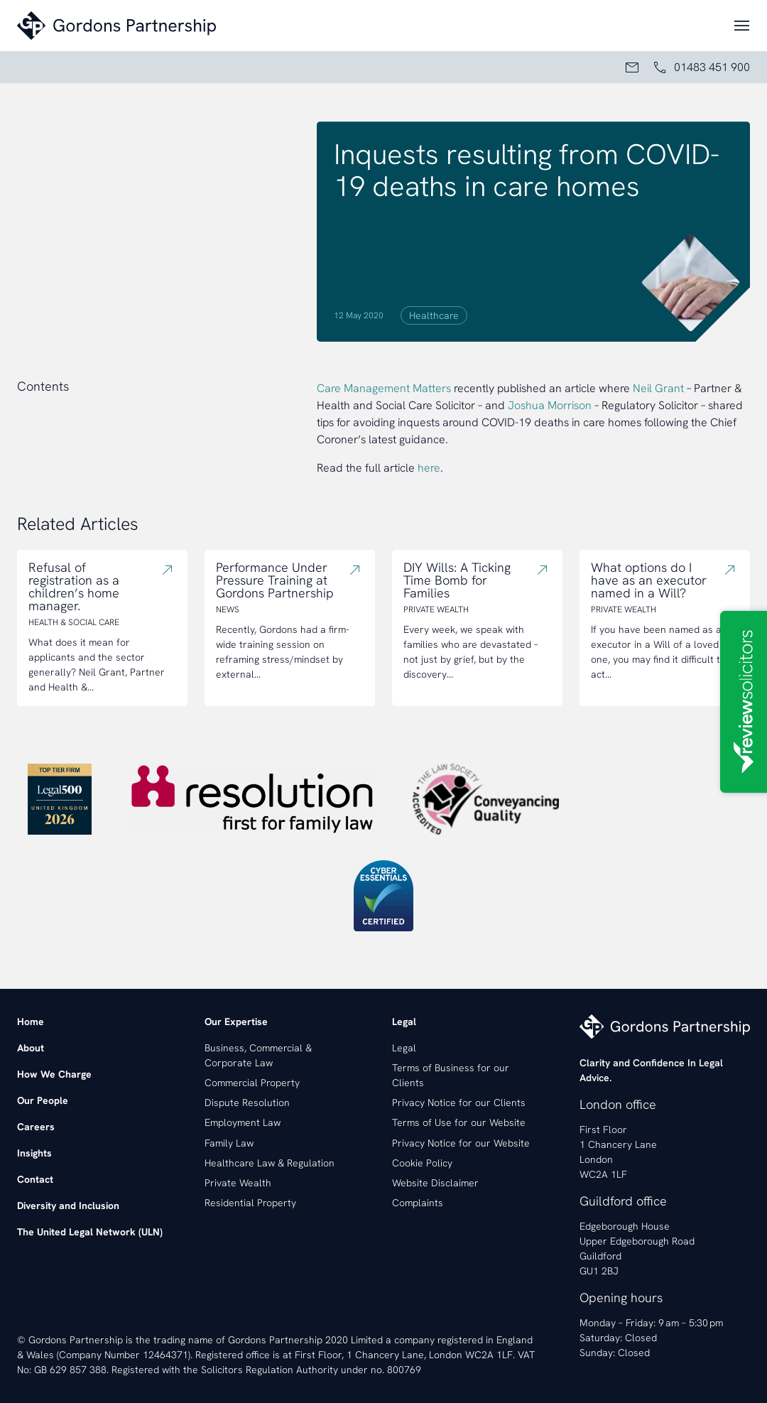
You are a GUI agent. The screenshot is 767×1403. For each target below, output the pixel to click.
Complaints (417, 1202)
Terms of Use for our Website (459, 1122)
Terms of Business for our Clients (450, 1075)
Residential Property (250, 1202)
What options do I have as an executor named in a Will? (649, 580)
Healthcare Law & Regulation (269, 1162)
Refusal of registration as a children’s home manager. (73, 586)
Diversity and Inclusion (68, 1205)
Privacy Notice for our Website (461, 1143)
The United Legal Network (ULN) (90, 1231)
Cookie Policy (422, 1162)
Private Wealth (238, 1182)
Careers (36, 1126)
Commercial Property (252, 1082)
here (429, 467)
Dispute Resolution (247, 1102)
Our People (42, 1100)
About (30, 1047)
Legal (404, 1047)
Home (30, 1021)
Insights (34, 1153)
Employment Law (243, 1122)
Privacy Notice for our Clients (459, 1102)
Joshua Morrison (550, 405)
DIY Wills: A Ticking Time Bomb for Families (457, 580)
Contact (35, 1179)
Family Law (229, 1143)
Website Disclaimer (435, 1182)
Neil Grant (658, 388)
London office (618, 1104)
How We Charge (54, 1074)
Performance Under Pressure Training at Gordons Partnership (275, 580)
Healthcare (434, 315)
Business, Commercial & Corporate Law (258, 1055)
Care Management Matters (384, 388)
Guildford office (623, 1201)
